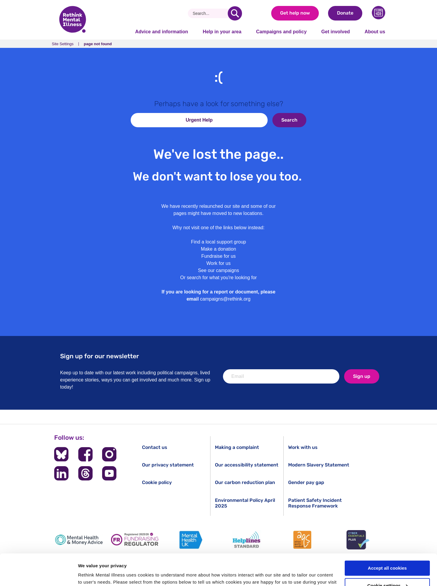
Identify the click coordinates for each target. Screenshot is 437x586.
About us (375, 31)
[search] (235, 13)
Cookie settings (387, 554)
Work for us (218, 263)
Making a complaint (237, 447)
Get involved (335, 31)
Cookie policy (157, 482)
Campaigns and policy (281, 31)
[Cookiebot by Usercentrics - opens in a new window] (39, 574)
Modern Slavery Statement (318, 465)
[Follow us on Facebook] (85, 454)
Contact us (154, 447)
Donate (345, 13)
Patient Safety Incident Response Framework (315, 503)
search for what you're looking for (222, 277)
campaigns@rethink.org (225, 298)
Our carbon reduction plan (245, 482)
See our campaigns (218, 270)
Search (289, 120)
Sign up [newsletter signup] (361, 376)
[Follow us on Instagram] (109, 454)
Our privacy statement (168, 465)
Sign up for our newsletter (99, 356)
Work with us (303, 447)
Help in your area (222, 31)
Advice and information (161, 31)
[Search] (210, 13)
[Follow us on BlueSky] (61, 454)
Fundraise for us (218, 256)
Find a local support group (218, 241)
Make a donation (218, 249)
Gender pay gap (306, 482)
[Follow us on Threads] (85, 473)
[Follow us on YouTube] (109, 473)
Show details (92, 574)
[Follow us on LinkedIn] (61, 473)
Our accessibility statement (246, 465)
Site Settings (63, 44)
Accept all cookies (387, 536)
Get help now (295, 13)
